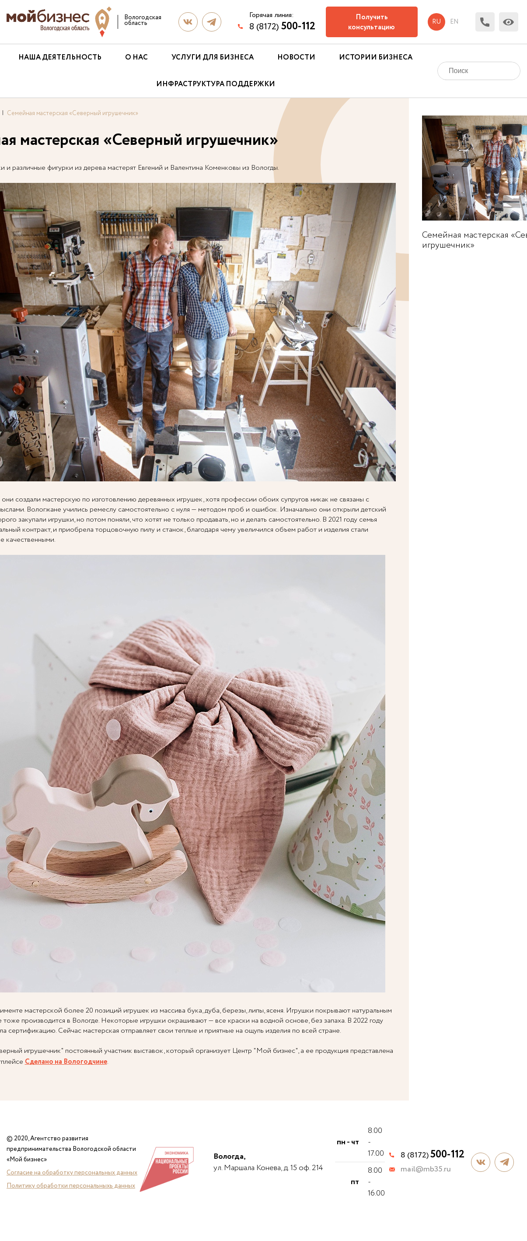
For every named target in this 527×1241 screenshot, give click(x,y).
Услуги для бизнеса (212, 58)
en (454, 22)
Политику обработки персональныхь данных (71, 1185)
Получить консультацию (371, 22)
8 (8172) (282, 26)
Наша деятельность (59, 58)
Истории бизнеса (375, 58)
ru (436, 22)
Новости (296, 58)
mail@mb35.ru (426, 1169)
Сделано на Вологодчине (66, 1062)
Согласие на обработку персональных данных (72, 1172)
